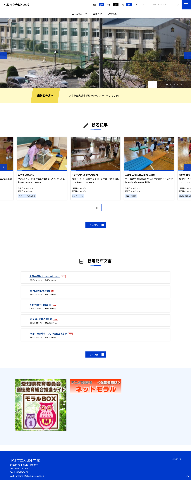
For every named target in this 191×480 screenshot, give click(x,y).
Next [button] (187, 55)
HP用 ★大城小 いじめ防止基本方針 (48, 333)
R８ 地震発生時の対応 (40, 290)
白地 (108, 5)
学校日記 (97, 14)
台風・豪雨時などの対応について (45, 276)
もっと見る (94, 224)
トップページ (80, 14)
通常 (101, 5)
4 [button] (177, 84)
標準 (129, 5)
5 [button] (181, 84)
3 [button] (174, 84)
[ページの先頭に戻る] (187, 476)
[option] (95, 53)
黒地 (115, 5)
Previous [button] (3, 55)
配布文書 (112, 14)
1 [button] (167, 84)
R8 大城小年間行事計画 (41, 319)
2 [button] (170, 84)
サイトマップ (175, 459)
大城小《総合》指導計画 (41, 304)
